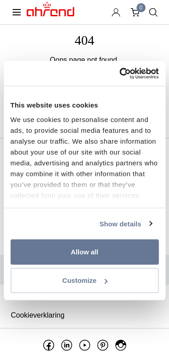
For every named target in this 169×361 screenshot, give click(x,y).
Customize (84, 280)
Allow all (84, 252)
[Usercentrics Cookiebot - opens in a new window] (120, 73)
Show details (121, 223)
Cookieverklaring (37, 315)
